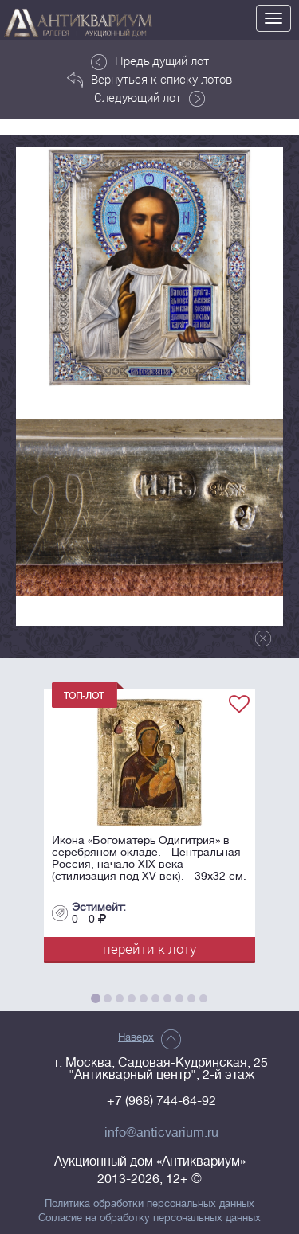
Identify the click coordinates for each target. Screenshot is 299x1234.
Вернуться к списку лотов (149, 79)
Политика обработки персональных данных (149, 1204)
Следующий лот (149, 98)
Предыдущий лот (150, 61)
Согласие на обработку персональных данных (149, 1218)
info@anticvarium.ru (161, 1133)
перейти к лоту (149, 948)
